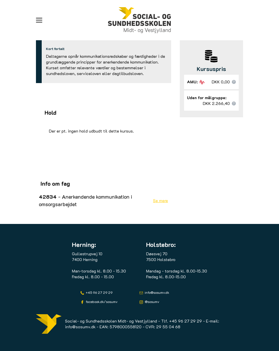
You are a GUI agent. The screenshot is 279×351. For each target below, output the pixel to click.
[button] (72, 20)
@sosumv (151, 301)
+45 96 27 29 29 (98, 292)
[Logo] (139, 20)
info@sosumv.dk (156, 292)
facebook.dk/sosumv (101, 301)
